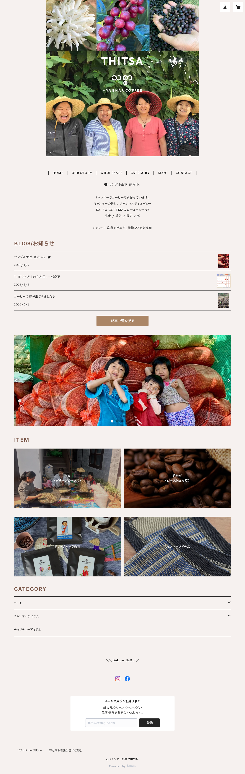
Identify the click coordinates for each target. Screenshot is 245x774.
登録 (150, 723)
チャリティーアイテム (27, 630)
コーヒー (20, 603)
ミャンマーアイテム (26, 616)
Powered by (122, 766)
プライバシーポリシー (30, 750)
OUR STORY (82, 173)
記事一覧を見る (122, 321)
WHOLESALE (111, 173)
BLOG (163, 173)
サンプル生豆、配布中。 (122, 184)
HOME (57, 173)
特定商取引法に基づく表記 (65, 750)
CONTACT (184, 173)
